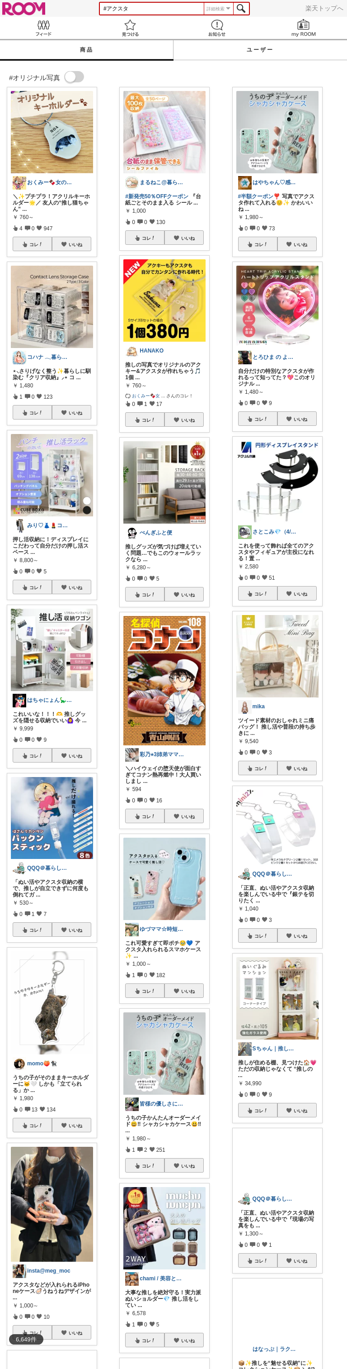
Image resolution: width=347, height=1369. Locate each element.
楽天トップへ (324, 8)
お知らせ (217, 28)
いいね (75, 244)
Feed (43, 28)
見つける (130, 28)
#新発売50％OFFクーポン (156, 196)
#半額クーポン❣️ (259, 196)
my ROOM (303, 28)
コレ (36, 244)
